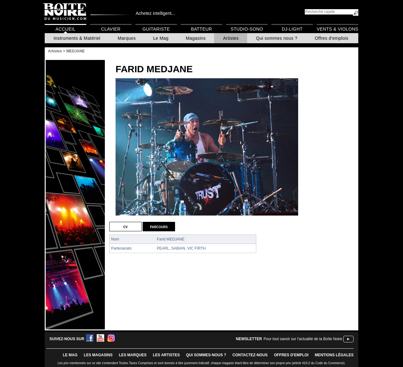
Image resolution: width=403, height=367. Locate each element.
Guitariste (156, 29)
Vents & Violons (337, 29)
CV (125, 226)
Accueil (65, 29)
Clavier (111, 29)
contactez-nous (250, 355)
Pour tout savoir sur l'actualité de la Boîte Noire (303, 339)
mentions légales (334, 355)
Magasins (196, 38)
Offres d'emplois (332, 38)
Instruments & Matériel (77, 38)
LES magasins (98, 355)
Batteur (201, 29)
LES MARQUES (132, 355)
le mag (70, 355)
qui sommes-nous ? (206, 355)
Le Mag (160, 38)
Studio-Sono (246, 29)
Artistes (231, 38)
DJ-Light (292, 29)
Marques (127, 38)
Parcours (158, 226)
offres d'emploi (291, 355)
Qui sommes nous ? (276, 38)
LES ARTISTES (166, 355)
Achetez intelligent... (155, 13)
